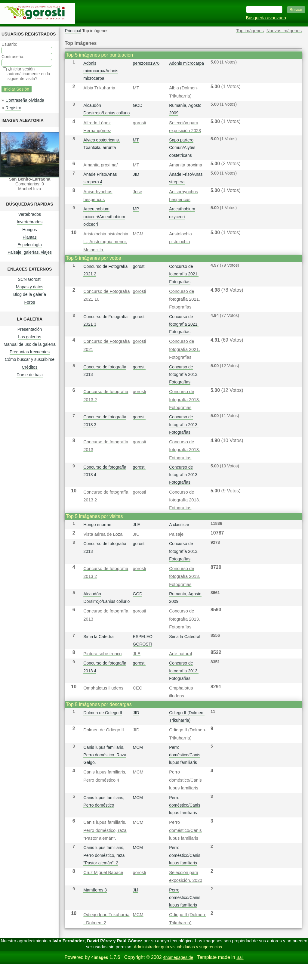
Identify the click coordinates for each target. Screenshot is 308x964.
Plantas (30, 237)
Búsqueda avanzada (266, 17)
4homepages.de (178, 957)
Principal (73, 30)
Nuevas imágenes (284, 30)
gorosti (139, 122)
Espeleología (29, 244)
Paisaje (176, 534)
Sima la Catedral (99, 636)
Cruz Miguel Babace (103, 872)
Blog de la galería (29, 294)
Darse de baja (30, 374)
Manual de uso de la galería (30, 344)
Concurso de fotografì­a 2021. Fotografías (184, 274)
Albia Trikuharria (99, 87)
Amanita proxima (185, 165)
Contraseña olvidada (24, 100)
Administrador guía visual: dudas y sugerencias (178, 946)
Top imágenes (250, 30)
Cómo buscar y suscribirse (29, 359)
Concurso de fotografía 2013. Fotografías (184, 374)
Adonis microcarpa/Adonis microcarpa (100, 71)
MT (136, 87)
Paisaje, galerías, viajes (30, 252)
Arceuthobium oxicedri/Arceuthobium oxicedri (104, 216)
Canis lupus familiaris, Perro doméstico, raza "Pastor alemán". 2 (104, 855)
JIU (136, 534)
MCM (138, 233)
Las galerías (29, 336)
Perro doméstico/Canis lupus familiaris (184, 755)
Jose (137, 191)
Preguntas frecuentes (30, 351)
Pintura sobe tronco (102, 653)
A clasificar (179, 524)
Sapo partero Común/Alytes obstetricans (182, 147)
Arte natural (180, 653)
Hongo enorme (97, 524)
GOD (138, 105)
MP (136, 208)
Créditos (29, 367)
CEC (137, 688)
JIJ (135, 890)
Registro (13, 107)
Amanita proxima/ (100, 165)
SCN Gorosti (30, 279)
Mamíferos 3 (95, 890)
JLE (136, 524)
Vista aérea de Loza (102, 534)
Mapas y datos (29, 286)
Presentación (29, 329)
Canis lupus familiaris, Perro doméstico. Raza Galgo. (104, 755)
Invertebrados (30, 221)
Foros (29, 302)
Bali (239, 957)
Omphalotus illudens (103, 688)
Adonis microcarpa (186, 63)
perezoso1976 (146, 63)
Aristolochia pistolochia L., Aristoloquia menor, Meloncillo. (105, 241)
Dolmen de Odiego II (102, 712)
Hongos (29, 229)
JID (136, 174)
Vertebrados (29, 214)
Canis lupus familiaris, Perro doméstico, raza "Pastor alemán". (104, 830)
